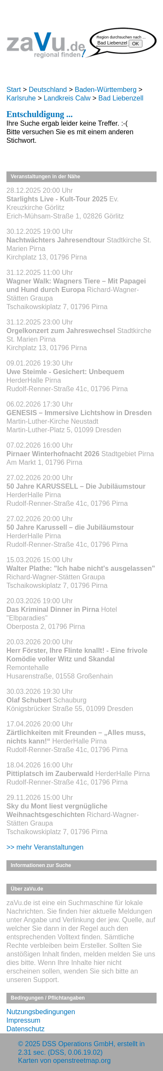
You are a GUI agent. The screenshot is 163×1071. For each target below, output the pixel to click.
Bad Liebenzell (120, 98)
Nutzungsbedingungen (40, 1011)
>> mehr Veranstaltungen (45, 847)
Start (13, 89)
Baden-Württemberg (105, 89)
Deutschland (48, 89)
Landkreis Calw (67, 98)
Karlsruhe (21, 98)
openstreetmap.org (82, 1060)
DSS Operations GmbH (77, 1043)
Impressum (23, 1020)
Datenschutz (25, 1029)
